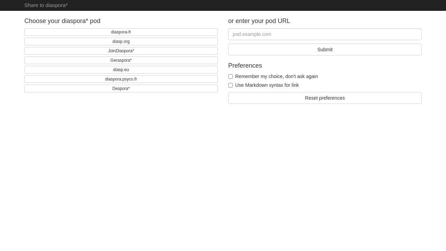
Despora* (121, 88)
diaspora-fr (121, 32)
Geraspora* (121, 60)
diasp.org (121, 41)
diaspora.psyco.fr (121, 79)
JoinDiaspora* (121, 50)
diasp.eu (121, 69)
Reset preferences (325, 98)
